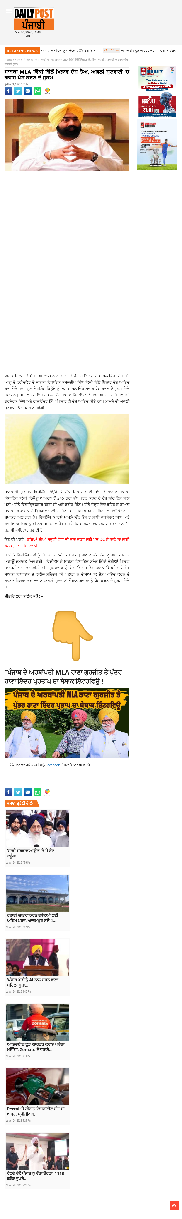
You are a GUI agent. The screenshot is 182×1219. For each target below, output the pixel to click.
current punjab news (35, 781)
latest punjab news (31, 786)
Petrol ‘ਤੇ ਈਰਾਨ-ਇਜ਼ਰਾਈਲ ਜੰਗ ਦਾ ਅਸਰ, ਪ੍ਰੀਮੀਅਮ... (36, 1111)
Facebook (53, 765)
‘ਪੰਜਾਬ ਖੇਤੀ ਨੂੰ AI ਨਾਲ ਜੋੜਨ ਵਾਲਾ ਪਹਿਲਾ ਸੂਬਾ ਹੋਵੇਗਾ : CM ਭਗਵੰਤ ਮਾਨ (52, 50)
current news (13, 781)
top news (82, 786)
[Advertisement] (67, 210)
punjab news (51, 786)
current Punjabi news (62, 781)
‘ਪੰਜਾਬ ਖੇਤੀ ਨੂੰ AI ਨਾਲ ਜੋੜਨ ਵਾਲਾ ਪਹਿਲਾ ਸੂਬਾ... (32, 982)
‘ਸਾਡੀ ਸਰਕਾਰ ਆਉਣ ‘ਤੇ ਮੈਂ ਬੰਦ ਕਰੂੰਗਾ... (30, 853)
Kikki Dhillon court (89, 781)
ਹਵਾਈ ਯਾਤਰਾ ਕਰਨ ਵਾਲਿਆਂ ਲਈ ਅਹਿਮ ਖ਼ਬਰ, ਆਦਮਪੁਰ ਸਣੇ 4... (32, 917)
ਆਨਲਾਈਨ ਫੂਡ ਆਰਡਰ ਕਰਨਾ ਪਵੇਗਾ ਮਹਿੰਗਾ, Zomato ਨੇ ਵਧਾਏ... (35, 1047)
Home (8, 60)
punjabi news (68, 786)
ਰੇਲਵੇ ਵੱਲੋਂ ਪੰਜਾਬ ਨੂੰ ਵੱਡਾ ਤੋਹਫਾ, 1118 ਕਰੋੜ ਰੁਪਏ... (35, 1176)
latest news (12, 786)
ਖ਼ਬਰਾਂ (17, 60)
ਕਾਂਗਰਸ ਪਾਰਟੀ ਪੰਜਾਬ (42, 60)
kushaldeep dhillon (114, 781)
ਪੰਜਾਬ (26, 60)
